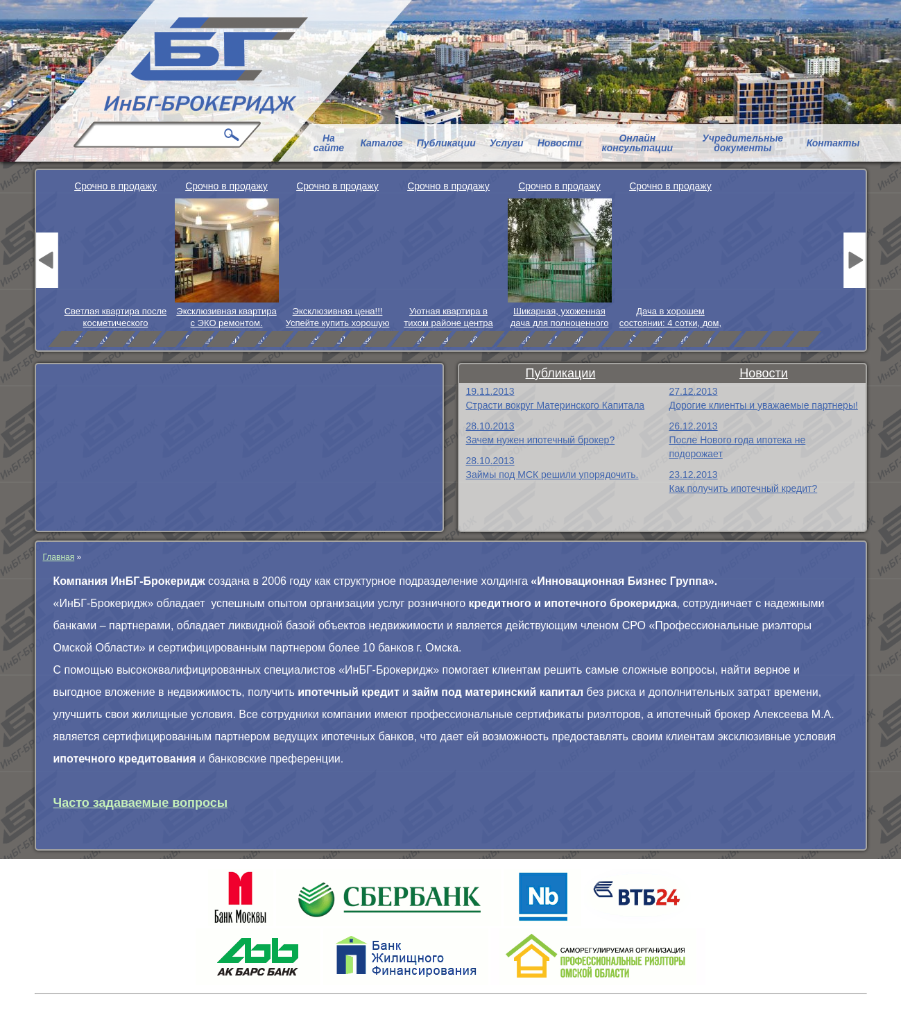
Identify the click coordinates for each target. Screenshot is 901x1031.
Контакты (833, 143)
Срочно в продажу (115, 185)
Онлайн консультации (637, 143)
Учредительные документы (742, 143)
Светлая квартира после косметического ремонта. (116, 318)
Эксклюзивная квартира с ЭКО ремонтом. (226, 317)
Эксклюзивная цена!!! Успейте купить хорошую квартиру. (338, 318)
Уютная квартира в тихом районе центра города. (448, 318)
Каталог (381, 143)
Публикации (446, 143)
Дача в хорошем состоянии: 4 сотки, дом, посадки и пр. (670, 318)
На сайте (329, 143)
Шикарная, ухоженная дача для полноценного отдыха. (559, 318)
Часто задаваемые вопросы (140, 803)
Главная (59, 557)
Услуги (507, 143)
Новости (560, 143)
